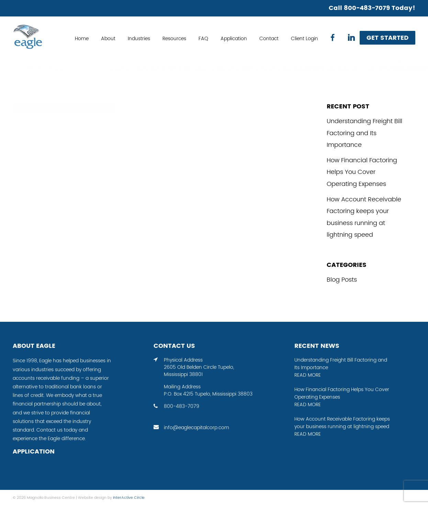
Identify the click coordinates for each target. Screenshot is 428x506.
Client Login (304, 39)
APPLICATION (34, 452)
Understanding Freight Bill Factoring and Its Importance (364, 133)
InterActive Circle (129, 498)
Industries (139, 39)
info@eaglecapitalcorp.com (196, 428)
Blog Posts (342, 280)
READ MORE (307, 375)
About (108, 39)
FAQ (203, 39)
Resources (174, 39)
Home (82, 39)
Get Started (387, 38)
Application (234, 39)
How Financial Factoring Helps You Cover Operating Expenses (362, 172)
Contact (269, 39)
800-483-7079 (181, 406)
